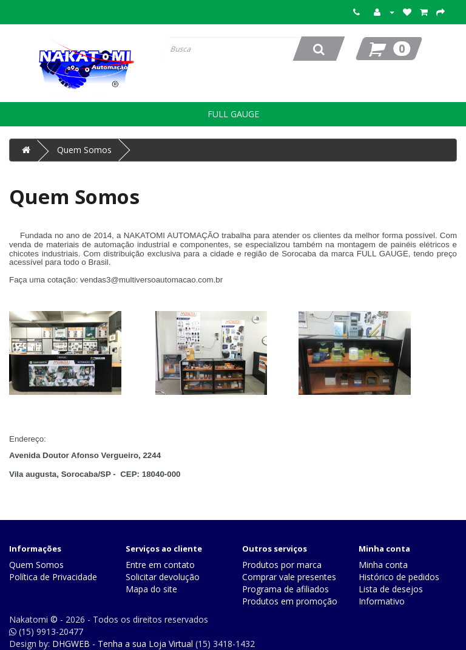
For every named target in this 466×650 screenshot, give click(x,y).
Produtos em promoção (289, 601)
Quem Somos (84, 150)
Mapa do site (151, 589)
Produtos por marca (282, 564)
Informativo (382, 601)
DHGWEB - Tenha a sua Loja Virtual (122, 643)
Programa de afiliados (285, 589)
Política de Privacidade (53, 577)
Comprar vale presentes (289, 577)
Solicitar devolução (163, 577)
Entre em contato (160, 564)
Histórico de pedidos (399, 577)
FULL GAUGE (233, 114)
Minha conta (383, 564)
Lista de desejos (391, 589)
